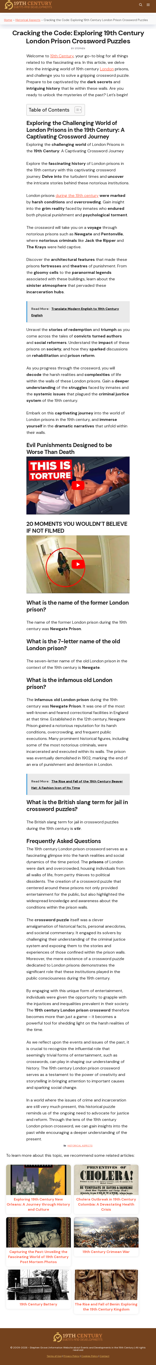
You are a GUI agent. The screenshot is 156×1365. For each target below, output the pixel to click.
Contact (104, 1356)
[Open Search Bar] (140, 5)
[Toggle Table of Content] (76, 109)
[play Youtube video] (78, 485)
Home (8, 20)
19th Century (62, 56)
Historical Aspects (27, 20)
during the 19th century (77, 195)
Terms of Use (54, 1356)
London (107, 69)
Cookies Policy (89, 1356)
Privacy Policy (71, 1356)
